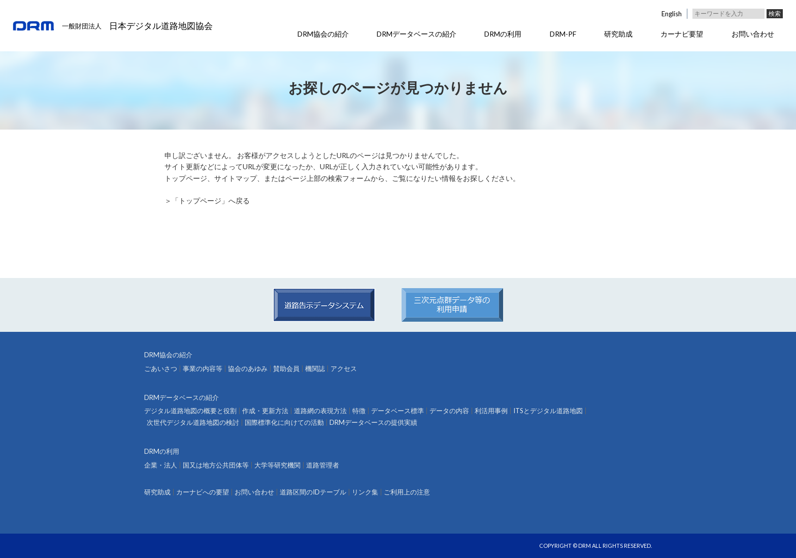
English (671, 14)
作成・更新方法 (265, 411)
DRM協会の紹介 (323, 33)
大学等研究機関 (277, 465)
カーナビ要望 (681, 33)
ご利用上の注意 (407, 492)
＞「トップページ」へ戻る (207, 200)
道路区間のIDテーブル (313, 492)
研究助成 (618, 33)
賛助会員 (286, 368)
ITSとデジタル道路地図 (548, 411)
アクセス (343, 368)
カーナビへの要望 (202, 492)
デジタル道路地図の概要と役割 (190, 411)
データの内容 (449, 411)
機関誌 (315, 368)
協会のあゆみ (248, 368)
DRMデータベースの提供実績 (373, 422)
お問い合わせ (753, 33)
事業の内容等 (202, 368)
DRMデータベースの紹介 (416, 33)
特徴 (359, 411)
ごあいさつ (160, 368)
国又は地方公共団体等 (216, 465)
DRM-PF (563, 33)
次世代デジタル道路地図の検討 (193, 422)
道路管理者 (322, 465)
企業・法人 (160, 465)
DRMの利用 (502, 33)
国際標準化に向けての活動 (284, 422)
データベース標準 (397, 411)
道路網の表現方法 (320, 411)
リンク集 (365, 492)
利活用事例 (491, 411)
